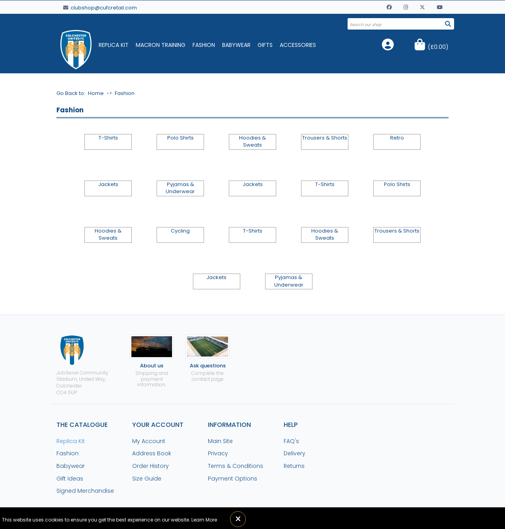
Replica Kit (114, 45)
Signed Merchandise (85, 491)
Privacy (218, 453)
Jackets (108, 184)
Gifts (265, 45)
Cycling (180, 231)
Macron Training (160, 45)
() (438, 47)
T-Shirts (108, 138)
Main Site (220, 441)
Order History (150, 466)
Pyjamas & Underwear (180, 188)
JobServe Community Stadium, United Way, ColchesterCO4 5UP (82, 365)
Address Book (151, 453)
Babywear (236, 45)
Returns (294, 466)
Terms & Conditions (235, 466)
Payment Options (232, 478)
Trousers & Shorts (324, 138)
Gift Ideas (69, 478)
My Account (148, 441)
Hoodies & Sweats (252, 141)
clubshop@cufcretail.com (100, 7)
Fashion (204, 45)
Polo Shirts (180, 138)
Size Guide (146, 478)
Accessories (298, 45)
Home (96, 93)
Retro (397, 138)
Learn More (204, 519)
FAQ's (291, 441)
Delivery (294, 453)
